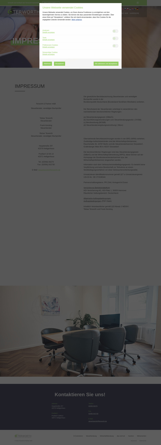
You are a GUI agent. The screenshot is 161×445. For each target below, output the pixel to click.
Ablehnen (47, 64)
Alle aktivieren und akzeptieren (106, 64)
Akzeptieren (59, 64)
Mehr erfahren (77, 20)
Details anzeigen (49, 32)
